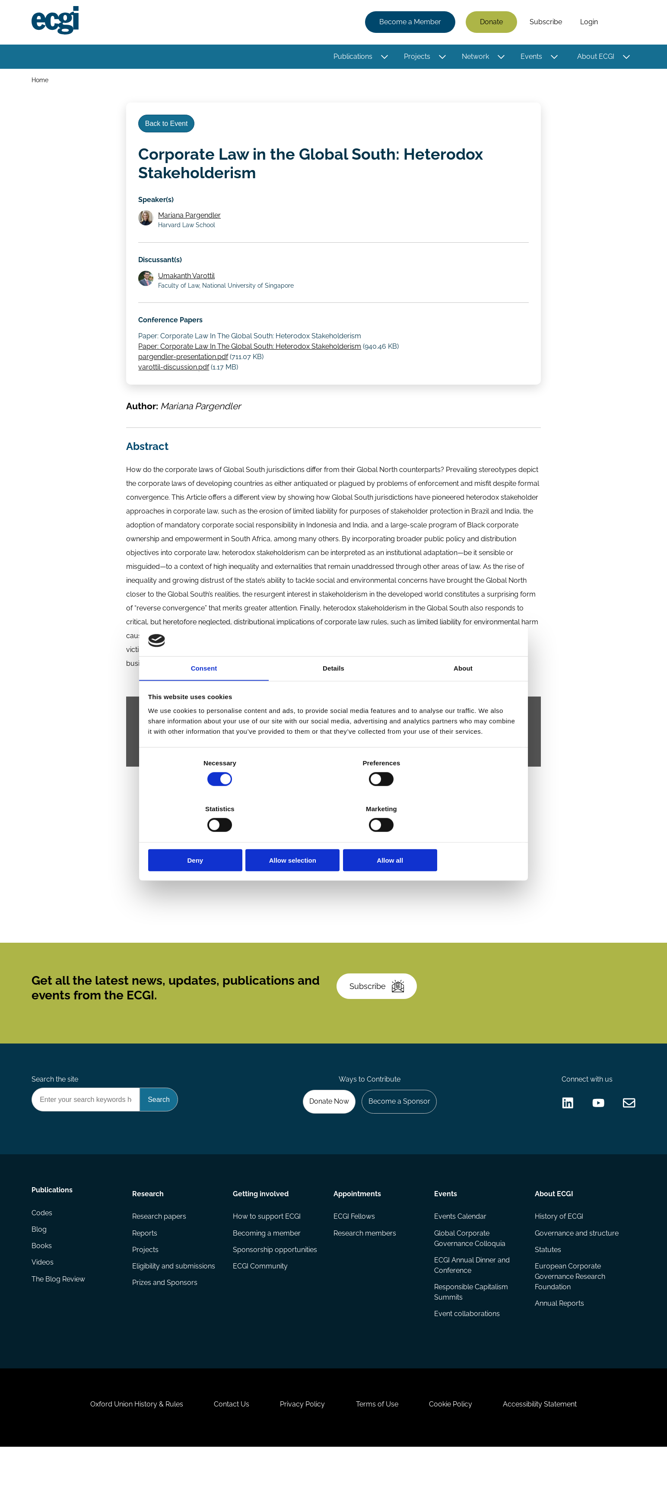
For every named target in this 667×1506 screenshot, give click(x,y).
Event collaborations (466, 1359)
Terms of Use (379, 1459)
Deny (209, 837)
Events (530, 57)
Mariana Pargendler (191, 225)
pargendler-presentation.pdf (185, 373)
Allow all (458, 837)
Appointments (357, 1234)
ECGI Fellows (354, 1258)
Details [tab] (333, 692)
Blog (40, 1276)
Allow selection (333, 837)
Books (43, 1293)
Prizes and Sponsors (165, 1327)
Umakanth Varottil (188, 289)
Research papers (160, 1258)
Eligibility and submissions (174, 1310)
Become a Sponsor (397, 1140)
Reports (145, 1276)
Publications (351, 57)
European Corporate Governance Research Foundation (569, 1320)
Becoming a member (267, 1276)
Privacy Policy (300, 1459)
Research (149, 1234)
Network (474, 57)
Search (620, 23)
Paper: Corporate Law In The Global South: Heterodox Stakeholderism (251, 363)
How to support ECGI (267, 1258)
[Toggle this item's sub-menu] (383, 57)
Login (588, 23)
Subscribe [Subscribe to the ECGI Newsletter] (379, 1017)
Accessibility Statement (549, 1459)
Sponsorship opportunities (275, 1293)
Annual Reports (558, 1348)
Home (41, 81)
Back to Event (168, 129)
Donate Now (324, 1140)
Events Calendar (460, 1258)
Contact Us (226, 1459)
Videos (44, 1310)
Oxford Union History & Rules (127, 1459)
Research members (365, 1276)
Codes (43, 1258)
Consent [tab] (204, 692)
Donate (490, 23)
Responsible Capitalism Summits (471, 1336)
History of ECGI (558, 1258)
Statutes (547, 1293)
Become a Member (409, 23)
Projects (416, 57)
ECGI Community (260, 1310)
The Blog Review (59, 1327)
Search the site (56, 1116)
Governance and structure (576, 1276)
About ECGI (594, 57)
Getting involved (261, 1234)
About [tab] (463, 692)
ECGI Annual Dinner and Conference (471, 1308)
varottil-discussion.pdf (175, 383)
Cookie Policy (456, 1459)
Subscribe (544, 23)
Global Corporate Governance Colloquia (469, 1281)
